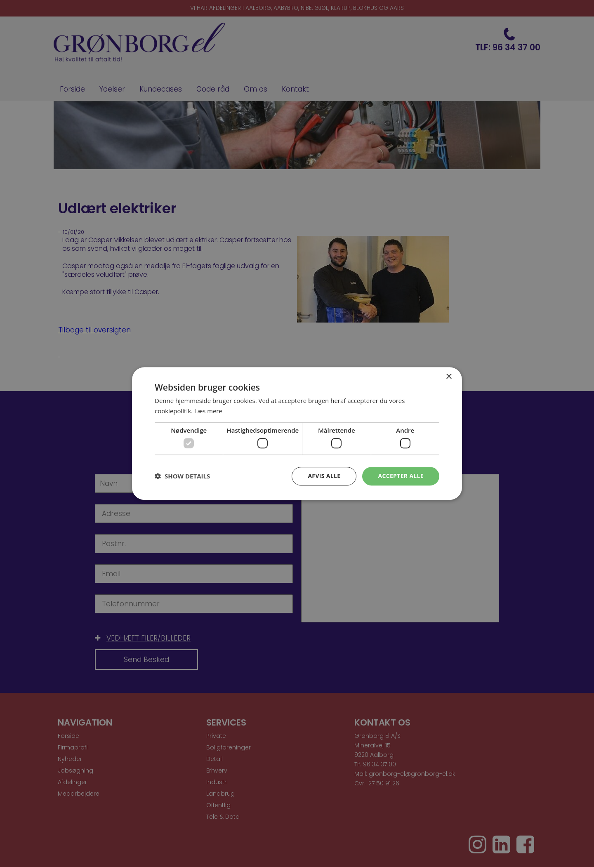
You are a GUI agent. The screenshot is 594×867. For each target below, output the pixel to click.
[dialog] (297, 433)
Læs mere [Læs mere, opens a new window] (208, 411)
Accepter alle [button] (401, 476)
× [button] (449, 377)
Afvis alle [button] (323, 476)
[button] (182, 476)
